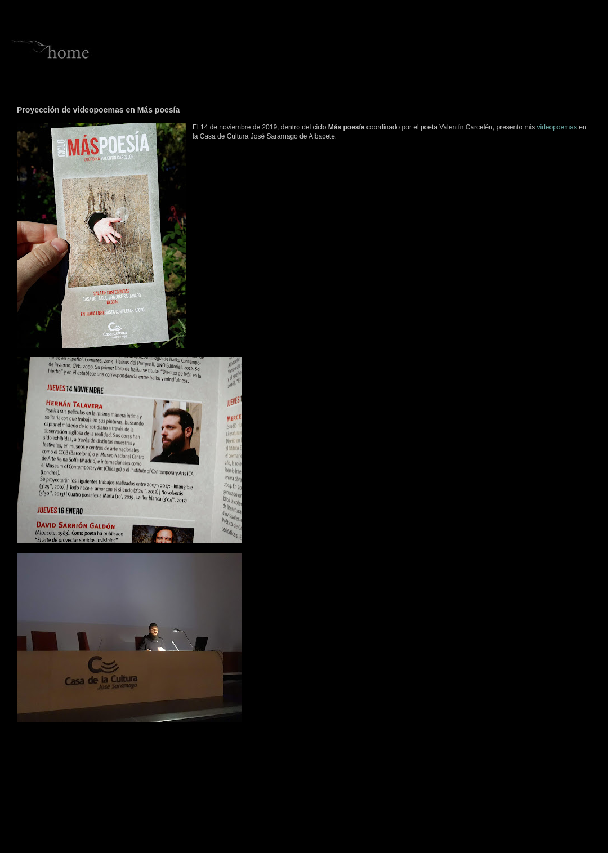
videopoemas (557, 127)
